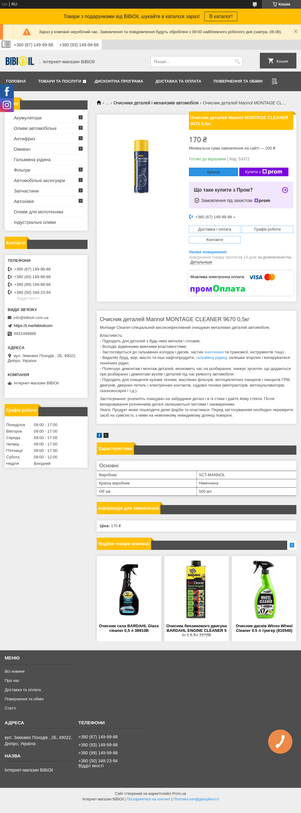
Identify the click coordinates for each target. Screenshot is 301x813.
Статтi (10, 708)
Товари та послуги (59, 81)
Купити (213, 172)
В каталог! (221, 16)
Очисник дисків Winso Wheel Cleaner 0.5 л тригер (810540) (264, 628)
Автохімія (24, 201)
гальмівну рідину (211, 357)
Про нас (12, 680)
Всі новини (15, 671)
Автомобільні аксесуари (39, 180)
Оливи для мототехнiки (38, 211)
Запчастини (26, 190)
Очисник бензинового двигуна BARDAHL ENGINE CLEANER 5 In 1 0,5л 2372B (196, 630)
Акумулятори (27, 117)
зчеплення (214, 352)
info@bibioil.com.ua (31, 317)
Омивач (22, 149)
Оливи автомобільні (35, 128)
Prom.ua (179, 794)
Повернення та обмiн (238, 81)
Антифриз (24, 138)
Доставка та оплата (178, 81)
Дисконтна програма (119, 81)
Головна (16, 81)
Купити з (263, 172)
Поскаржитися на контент (148, 799)
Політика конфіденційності (196, 799)
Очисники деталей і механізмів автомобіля (156, 102)
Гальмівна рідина (32, 159)
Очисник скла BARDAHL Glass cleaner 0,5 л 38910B (129, 628)
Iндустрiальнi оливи (35, 222)
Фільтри (22, 170)
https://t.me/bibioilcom (33, 325)
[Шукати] (237, 61)
